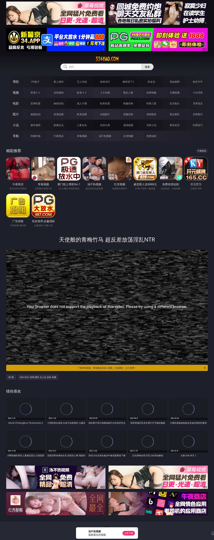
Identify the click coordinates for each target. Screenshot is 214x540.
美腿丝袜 (128, 114)
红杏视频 (128, 136)
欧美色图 (82, 114)
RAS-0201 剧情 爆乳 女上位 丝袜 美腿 (38, 377)
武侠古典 (105, 125)
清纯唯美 (151, 114)
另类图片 (198, 114)
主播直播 (175, 92)
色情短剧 (151, 136)
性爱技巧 (198, 125)
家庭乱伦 (59, 125)
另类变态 (198, 103)
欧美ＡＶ (82, 92)
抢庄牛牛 (198, 81)
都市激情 (35, 125)
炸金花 (151, 81)
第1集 (11, 377)
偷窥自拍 (35, 114)
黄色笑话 (175, 125)
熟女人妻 (128, 92)
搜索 (147, 67)
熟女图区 (175, 114)
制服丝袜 (128, 103)
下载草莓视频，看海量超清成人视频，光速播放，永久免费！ (142, 368)
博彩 (16, 82)
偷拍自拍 (59, 103)
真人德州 (59, 81)
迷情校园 (128, 125)
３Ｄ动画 (105, 92)
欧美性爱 (105, 103)
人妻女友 (82, 125)
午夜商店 (59, 136)
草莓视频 (82, 136)
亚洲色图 (59, 114)
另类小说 (151, 125)
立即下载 (128, 533)
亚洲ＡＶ (35, 92)
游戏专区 (105, 81)
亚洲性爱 (35, 103)
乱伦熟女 (175, 103)
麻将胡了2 (128, 81)
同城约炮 (35, 136)
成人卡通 (82, 103)
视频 (16, 92)
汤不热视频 (105, 136)
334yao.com (107, 59)
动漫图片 (105, 114)
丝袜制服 (151, 92)
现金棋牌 (175, 81)
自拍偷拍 (59, 92)
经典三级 (151, 103)
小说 (16, 125)
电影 (16, 103)
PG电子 (35, 81)
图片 (16, 114)
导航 (16, 136)
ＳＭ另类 (198, 92)
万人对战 (82, 81)
